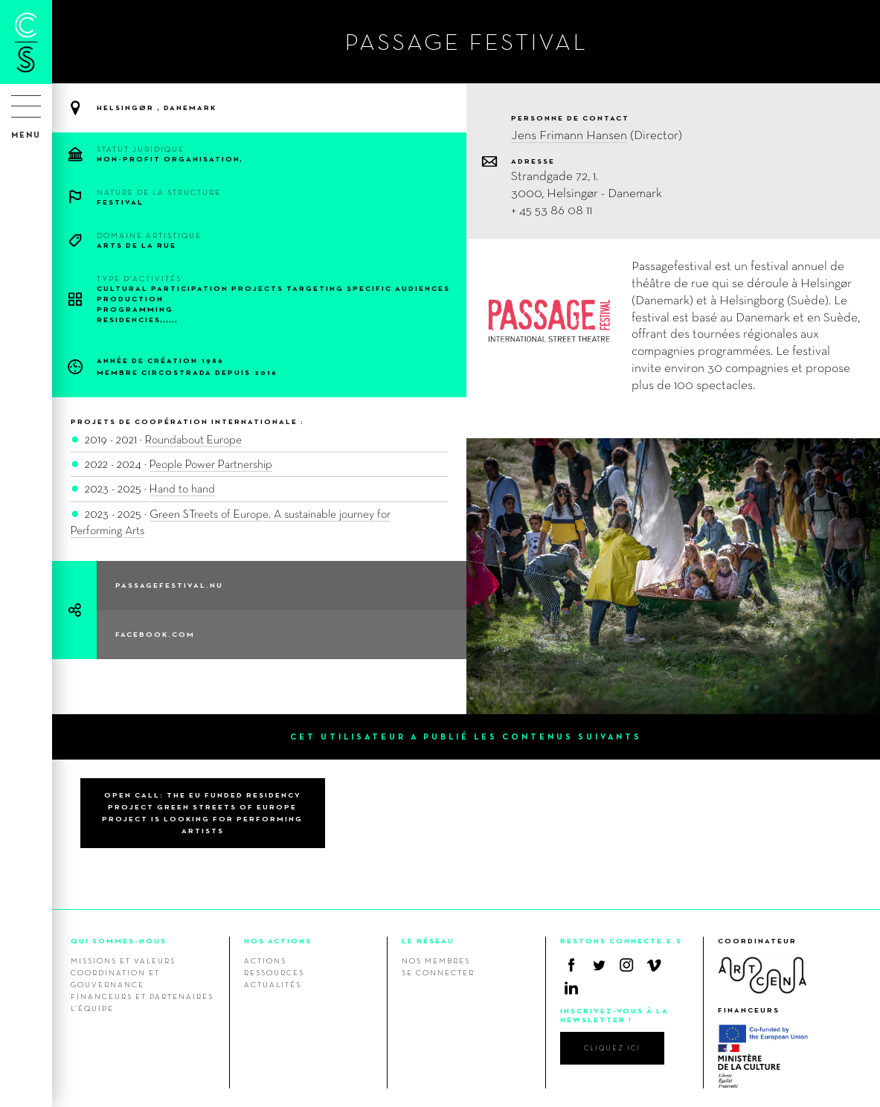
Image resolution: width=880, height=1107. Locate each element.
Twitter (599, 965)
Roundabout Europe (193, 439)
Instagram (626, 965)
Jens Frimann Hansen (569, 134)
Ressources (274, 972)
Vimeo (654, 965)
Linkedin (571, 988)
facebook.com (155, 634)
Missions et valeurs (123, 960)
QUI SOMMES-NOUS (119, 941)
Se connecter (438, 972)
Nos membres (436, 960)
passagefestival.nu (169, 585)
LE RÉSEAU (428, 941)
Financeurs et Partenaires (142, 996)
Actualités (272, 984)
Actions (265, 960)
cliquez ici (612, 1048)
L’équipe (92, 1008)
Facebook (571, 965)
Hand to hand (182, 488)
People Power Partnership (211, 464)
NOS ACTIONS (278, 941)
